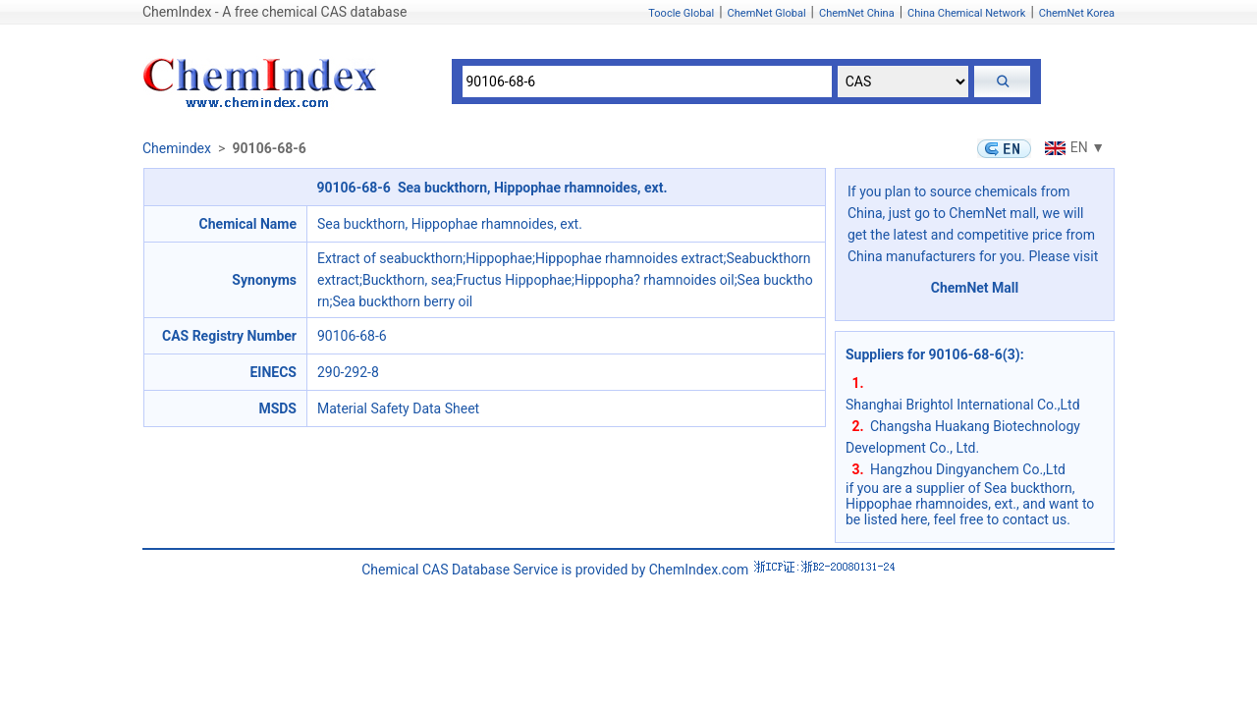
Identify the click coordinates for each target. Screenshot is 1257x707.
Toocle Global (681, 13)
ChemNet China (857, 13)
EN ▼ (1072, 147)
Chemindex (176, 148)
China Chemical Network (966, 13)
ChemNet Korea (1077, 13)
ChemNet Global (767, 13)
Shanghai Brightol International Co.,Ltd (963, 404)
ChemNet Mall (975, 288)
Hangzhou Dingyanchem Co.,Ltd (968, 469)
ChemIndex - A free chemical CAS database (274, 12)
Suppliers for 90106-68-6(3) (933, 354)
